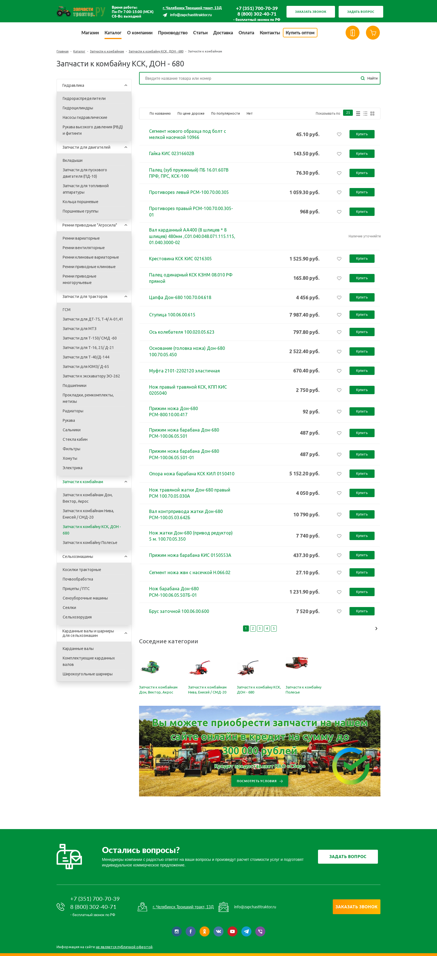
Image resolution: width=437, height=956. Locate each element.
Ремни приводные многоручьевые (79, 279)
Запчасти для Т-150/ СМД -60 (90, 338)
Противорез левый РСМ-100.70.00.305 (189, 192)
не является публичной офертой (124, 947)
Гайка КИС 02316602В (171, 153)
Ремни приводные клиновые (89, 266)
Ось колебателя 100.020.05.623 (181, 331)
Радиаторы (73, 411)
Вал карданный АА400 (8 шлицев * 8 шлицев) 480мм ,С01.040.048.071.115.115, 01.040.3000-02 (192, 236)
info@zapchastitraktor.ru (191, 15)
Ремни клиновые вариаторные (91, 257)
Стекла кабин (75, 439)
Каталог (79, 51)
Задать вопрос (361, 11)
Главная (63, 51)
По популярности (225, 113)
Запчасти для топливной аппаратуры (86, 189)
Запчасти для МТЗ (79, 328)
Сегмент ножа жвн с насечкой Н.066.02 (189, 572)
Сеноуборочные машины (85, 598)
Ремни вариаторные (81, 238)
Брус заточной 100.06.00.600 (179, 611)
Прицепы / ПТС (76, 588)
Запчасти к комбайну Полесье (90, 542)
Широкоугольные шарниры (88, 674)
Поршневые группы (80, 211)
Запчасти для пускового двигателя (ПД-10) (85, 173)
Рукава (69, 420)
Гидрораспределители (84, 98)
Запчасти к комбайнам (107, 51)
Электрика (72, 468)
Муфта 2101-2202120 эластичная (184, 370)
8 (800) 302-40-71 (256, 14)
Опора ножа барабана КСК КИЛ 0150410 (191, 473)
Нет (250, 113)
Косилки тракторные (82, 569)
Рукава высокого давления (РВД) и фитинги (93, 130)
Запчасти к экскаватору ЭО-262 (91, 376)
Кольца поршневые (80, 201)
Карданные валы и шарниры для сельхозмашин (88, 633)
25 (348, 113)
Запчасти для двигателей (86, 147)
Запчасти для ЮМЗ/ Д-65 (86, 366)
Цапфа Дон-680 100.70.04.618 (180, 297)
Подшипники (74, 385)
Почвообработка (78, 579)
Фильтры (71, 449)
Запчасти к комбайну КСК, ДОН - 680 (156, 51)
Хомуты (70, 458)
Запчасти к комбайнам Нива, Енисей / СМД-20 (88, 514)
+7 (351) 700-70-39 (257, 8)
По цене (191, 113)
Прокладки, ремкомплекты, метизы (88, 398)
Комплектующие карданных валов (89, 661)
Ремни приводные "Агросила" (89, 225)
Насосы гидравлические (85, 117)
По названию (160, 113)
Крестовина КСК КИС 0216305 (180, 258)
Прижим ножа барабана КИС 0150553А (190, 555)
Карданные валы (78, 648)
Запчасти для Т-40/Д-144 (86, 357)
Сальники (72, 430)
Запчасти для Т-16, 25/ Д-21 (88, 347)
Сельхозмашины (77, 556)
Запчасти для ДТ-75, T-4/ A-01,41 (93, 319)
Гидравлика (73, 85)
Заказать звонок (310, 11)
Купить (362, 134)
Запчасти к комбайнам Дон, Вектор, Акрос (88, 498)
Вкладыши (72, 160)
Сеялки (69, 607)
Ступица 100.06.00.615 (172, 314)
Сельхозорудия (77, 617)
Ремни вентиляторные (84, 247)
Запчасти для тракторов (85, 296)
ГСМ (67, 309)
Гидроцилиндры (78, 108)
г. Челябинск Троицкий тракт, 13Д (192, 8)
